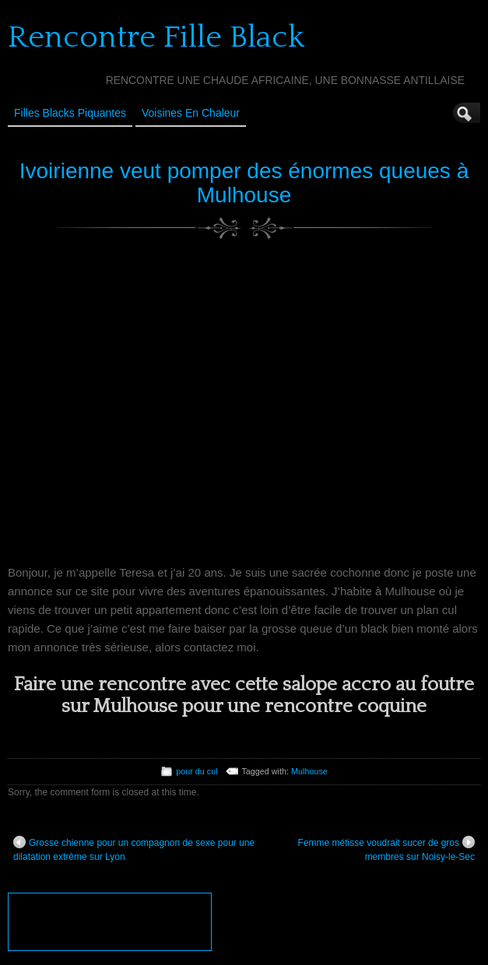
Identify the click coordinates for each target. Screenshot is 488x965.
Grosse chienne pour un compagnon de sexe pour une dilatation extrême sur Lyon (134, 849)
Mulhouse (309, 771)
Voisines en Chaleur (191, 113)
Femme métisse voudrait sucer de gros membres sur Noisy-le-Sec (386, 849)
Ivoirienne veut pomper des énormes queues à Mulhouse (244, 183)
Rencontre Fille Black (156, 37)
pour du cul (196, 771)
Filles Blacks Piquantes (70, 113)
